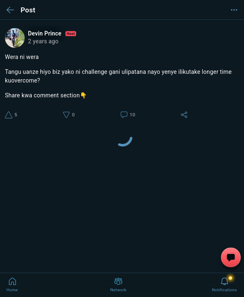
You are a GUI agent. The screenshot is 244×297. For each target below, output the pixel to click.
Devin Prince (52, 33)
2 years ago (43, 41)
